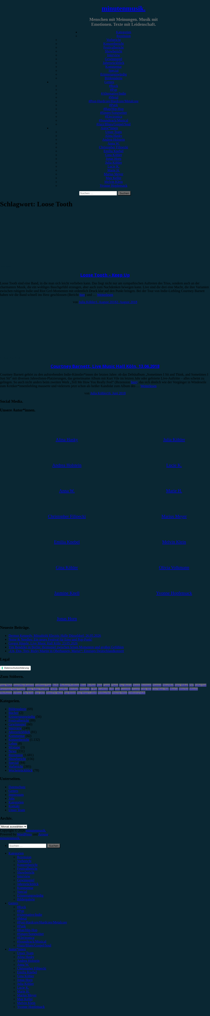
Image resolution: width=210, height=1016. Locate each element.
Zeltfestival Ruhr (137, 692)
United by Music (54, 692)
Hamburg (63, 688)
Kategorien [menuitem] (16, 853)
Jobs (12, 798)
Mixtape (14, 747)
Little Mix (146, 688)
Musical (174, 688)
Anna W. (114, 143)
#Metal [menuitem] (22, 918)
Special (113, 70)
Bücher (13, 713)
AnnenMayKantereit (23, 685)
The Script (28, 692)
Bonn (99, 685)
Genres (109, 82)
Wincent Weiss (119, 692)
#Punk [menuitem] (21, 926)
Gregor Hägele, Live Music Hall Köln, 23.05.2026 (43, 643)
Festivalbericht (113, 47)
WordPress (24, 834)
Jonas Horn (113, 159)
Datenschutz (17, 787)
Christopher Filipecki (113, 147)
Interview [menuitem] (23, 876)
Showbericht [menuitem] (25, 872)
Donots (136, 685)
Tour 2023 (40, 692)
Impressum (16, 794)
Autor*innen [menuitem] (17, 949)
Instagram (84, 688)
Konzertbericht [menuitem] (27, 865)
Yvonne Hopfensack (113, 185)
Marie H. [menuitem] (23, 991)
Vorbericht (113, 40)
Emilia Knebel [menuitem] (27, 972)
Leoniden (125, 688)
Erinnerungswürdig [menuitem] (30, 895)
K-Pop (93, 688)
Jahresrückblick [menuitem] (27, 884)
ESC (191, 685)
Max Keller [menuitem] (25, 999)
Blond (83, 685)
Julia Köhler (113, 162)
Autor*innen (109, 128)
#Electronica (113, 116)
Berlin (55, 685)
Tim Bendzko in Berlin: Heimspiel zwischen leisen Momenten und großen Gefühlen (66, 647)
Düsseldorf (168, 685)
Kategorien (123, 32)
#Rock (113, 86)
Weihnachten (104, 692)
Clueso (114, 685)
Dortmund (146, 685)
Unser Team (113, 132)
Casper (106, 685)
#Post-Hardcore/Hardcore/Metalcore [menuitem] (42, 922)
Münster (193, 688)
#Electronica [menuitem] (25, 937)
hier (82, 295)
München (183, 688)
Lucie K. (114, 166)
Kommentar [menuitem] (25, 888)
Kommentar (113, 66)
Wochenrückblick (20, 770)
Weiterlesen (105, 295)
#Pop (113, 89)
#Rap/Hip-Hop (113, 109)
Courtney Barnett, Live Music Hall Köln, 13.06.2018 (105, 366)
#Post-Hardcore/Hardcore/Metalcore (114, 101)
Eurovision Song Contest (13, 688)
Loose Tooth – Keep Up (105, 275)
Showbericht (113, 51)
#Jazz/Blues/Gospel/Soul (113, 124)
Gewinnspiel (113, 59)
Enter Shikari (181, 685)
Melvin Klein (113, 182)
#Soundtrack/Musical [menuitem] (31, 941)
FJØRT (54, 688)
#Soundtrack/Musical (113, 120)
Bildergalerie (113, 78)
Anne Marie (6, 685)
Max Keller (113, 178)
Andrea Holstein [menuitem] (28, 960)
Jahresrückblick (113, 63)
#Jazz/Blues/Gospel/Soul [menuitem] (34, 945)
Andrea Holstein (113, 139)
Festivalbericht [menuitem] (27, 868)
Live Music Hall (160, 688)
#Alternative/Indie (113, 93)
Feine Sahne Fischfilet (37, 688)
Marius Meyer (113, 174)
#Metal (113, 97)
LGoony (135, 688)
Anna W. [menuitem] (23, 964)
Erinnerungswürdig (113, 74)
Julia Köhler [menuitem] (25, 984)
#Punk (113, 105)
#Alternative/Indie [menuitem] (29, 914)
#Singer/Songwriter (113, 112)
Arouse (43, 834)
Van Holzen (70, 692)
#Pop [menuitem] (20, 911)
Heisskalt (74, 688)
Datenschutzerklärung (16, 668)
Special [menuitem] (22, 891)
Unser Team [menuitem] (25, 953)
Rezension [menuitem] (24, 857)
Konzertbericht (113, 43)
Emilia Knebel (114, 151)
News (12, 751)
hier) (134, 382)
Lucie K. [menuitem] (23, 987)
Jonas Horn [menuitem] (24, 980)
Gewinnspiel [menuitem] (25, 880)
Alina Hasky (113, 135)
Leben (13, 743)
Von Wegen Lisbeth (87, 692)
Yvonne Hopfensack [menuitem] (31, 1007)
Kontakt (14, 806)
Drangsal (157, 685)
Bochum (91, 685)
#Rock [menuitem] (21, 907)
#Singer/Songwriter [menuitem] (30, 934)
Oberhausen (6, 692)
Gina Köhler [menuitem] (25, 976)
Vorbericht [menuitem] (24, 861)
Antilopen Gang (43, 685)
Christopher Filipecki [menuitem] (31, 968)
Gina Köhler (113, 155)
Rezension (124, 36)
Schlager (17, 692)
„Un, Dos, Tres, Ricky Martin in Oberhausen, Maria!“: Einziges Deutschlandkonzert (66, 651)
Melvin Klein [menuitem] (26, 1003)
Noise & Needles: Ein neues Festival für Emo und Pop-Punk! (50, 639)
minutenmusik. (123, 8)
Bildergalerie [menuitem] (26, 899)
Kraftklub (103, 688)
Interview (113, 55)
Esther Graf (201, 685)
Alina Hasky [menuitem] (25, 957)
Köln (111, 688)
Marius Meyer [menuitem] (26, 995)
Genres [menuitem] (13, 903)
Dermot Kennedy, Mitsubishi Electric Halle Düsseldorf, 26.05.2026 (55, 635)
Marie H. (113, 170)
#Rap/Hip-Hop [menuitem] (27, 930)
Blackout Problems (69, 685)
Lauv (117, 688)
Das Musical (125, 685)
